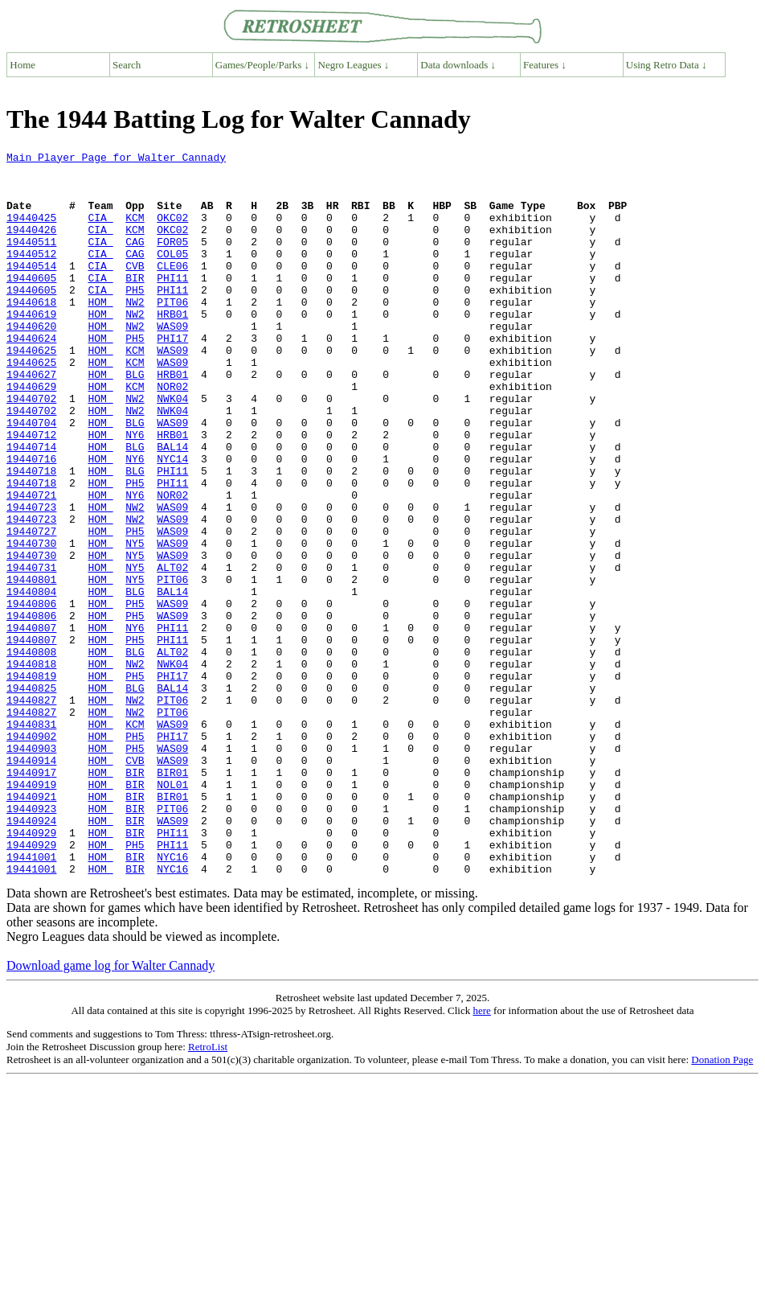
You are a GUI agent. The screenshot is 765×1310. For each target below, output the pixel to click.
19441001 (31, 999)
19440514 (31, 289)
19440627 (31, 420)
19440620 (31, 362)
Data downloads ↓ (458, 65)
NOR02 (172, 434)
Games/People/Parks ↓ (262, 65)
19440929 (31, 970)
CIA (100, 231)
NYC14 (172, 521)
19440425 (31, 231)
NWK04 (172, 448)
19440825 (31, 796)
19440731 (31, 651)
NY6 (134, 492)
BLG (134, 420)
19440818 (31, 767)
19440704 (31, 477)
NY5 (134, 622)
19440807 (31, 724)
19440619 (31, 347)
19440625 (31, 391)
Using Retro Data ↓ (666, 65)
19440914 (31, 883)
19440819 (31, 781)
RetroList (207, 1191)
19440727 (31, 608)
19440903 (31, 868)
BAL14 (172, 506)
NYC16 (172, 999)
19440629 (31, 434)
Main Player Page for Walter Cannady (116, 159)
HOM (100, 333)
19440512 (31, 275)
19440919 (31, 912)
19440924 (31, 955)
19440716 (31, 521)
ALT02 (172, 651)
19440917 (31, 897)
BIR (134, 304)
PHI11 (172, 304)
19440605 (31, 304)
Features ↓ (545, 65)
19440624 (31, 376)
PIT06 (172, 333)
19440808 (31, 752)
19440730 (31, 622)
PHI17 (172, 376)
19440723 (31, 579)
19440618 (31, 333)
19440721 (31, 564)
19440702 (31, 448)
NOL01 (172, 912)
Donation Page (722, 1204)
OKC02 (172, 231)
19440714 (31, 506)
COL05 (172, 275)
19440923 (31, 941)
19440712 (31, 492)
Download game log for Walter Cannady (110, 1110)
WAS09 (172, 362)
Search (126, 65)
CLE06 (172, 289)
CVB (134, 289)
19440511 (31, 260)
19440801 (31, 666)
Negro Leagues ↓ (354, 65)
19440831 (31, 839)
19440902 (31, 854)
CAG (134, 260)
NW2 (134, 333)
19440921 (31, 926)
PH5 (134, 318)
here (481, 1155)
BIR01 (172, 897)
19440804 (31, 680)
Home (22, 65)
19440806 (31, 695)
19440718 (31, 535)
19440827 (31, 810)
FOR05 (172, 260)
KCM (134, 231)
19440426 (31, 246)
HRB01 (172, 347)
